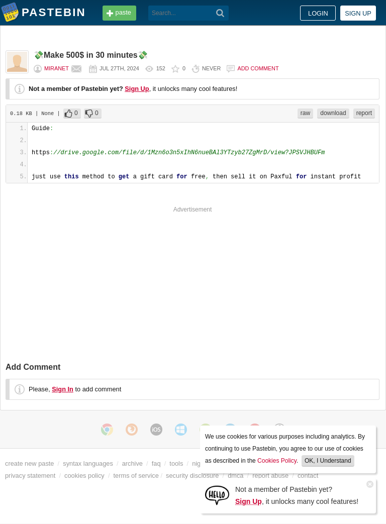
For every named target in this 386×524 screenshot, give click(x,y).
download (333, 113)
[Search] (220, 13)
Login (318, 13)
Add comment (257, 68)
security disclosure (192, 475)
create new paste (29, 463)
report (364, 113)
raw (305, 113)
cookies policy (84, 475)
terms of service (136, 475)
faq (156, 463)
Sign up (358, 13)
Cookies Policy (277, 460)
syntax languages (88, 463)
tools (176, 463)
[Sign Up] (217, 494)
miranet (56, 68)
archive (132, 463)
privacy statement (30, 475)
